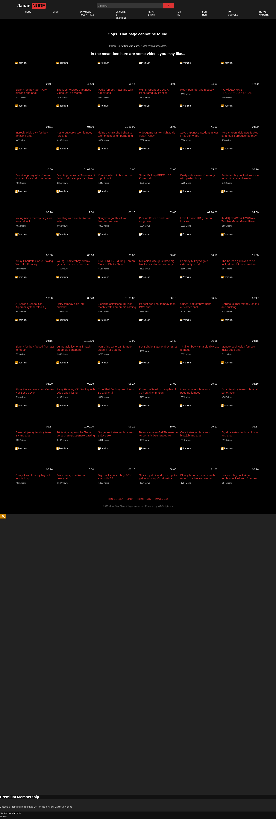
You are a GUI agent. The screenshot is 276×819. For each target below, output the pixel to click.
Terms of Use (161, 496)
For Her (204, 13)
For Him (179, 13)
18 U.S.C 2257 (115, 496)
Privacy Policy (144, 496)
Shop (55, 12)
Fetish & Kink (151, 13)
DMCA (130, 496)
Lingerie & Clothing (121, 15)
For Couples (233, 13)
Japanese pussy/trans (87, 13)
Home (28, 12)
